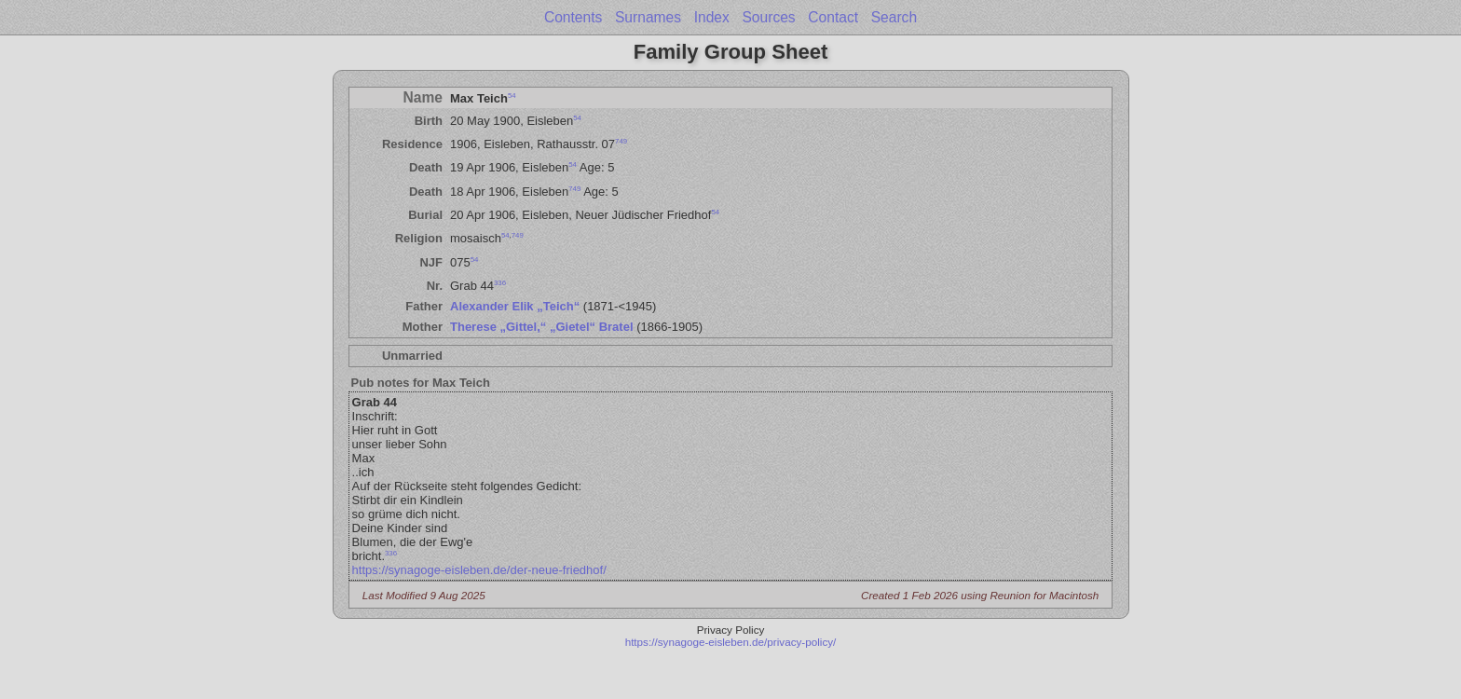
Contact (833, 17)
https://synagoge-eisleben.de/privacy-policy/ (731, 642)
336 (500, 283)
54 (512, 94)
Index (712, 17)
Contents (573, 17)
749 (621, 141)
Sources (768, 17)
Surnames (648, 17)
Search (894, 17)
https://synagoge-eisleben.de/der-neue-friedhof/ (479, 570)
